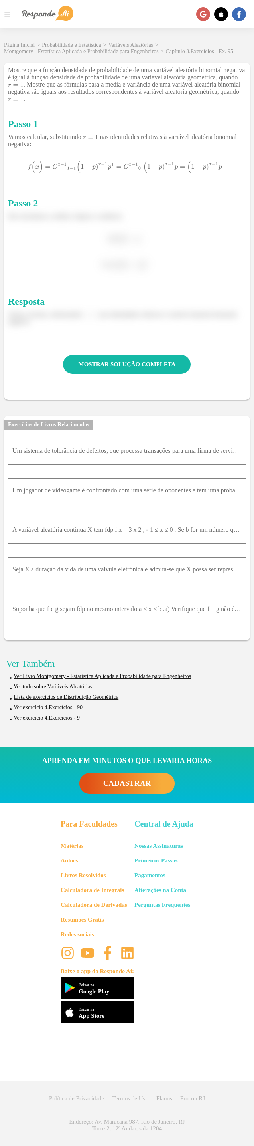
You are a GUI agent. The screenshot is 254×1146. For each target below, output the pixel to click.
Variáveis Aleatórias (130, 45)
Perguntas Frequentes (162, 905)
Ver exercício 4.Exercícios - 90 (48, 707)
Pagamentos (149, 875)
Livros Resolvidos (83, 875)
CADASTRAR (127, 783)
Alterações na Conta (160, 890)
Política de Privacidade (76, 1098)
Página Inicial (19, 45)
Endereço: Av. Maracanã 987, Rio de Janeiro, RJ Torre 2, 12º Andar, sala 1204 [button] (127, 1125)
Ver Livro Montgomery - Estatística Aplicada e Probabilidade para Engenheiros (102, 676)
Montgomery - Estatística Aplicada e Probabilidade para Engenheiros (81, 51)
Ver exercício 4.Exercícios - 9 (47, 718)
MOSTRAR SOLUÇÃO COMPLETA (127, 364)
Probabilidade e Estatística (71, 45)
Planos (164, 1098)
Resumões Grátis (82, 919)
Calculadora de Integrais (92, 890)
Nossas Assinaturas (158, 846)
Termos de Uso (130, 1098)
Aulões (69, 860)
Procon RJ (192, 1098)
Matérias (72, 846)
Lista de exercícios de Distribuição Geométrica (66, 697)
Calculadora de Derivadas (94, 905)
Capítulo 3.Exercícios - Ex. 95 (200, 51)
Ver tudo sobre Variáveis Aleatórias (53, 687)
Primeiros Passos (155, 860)
